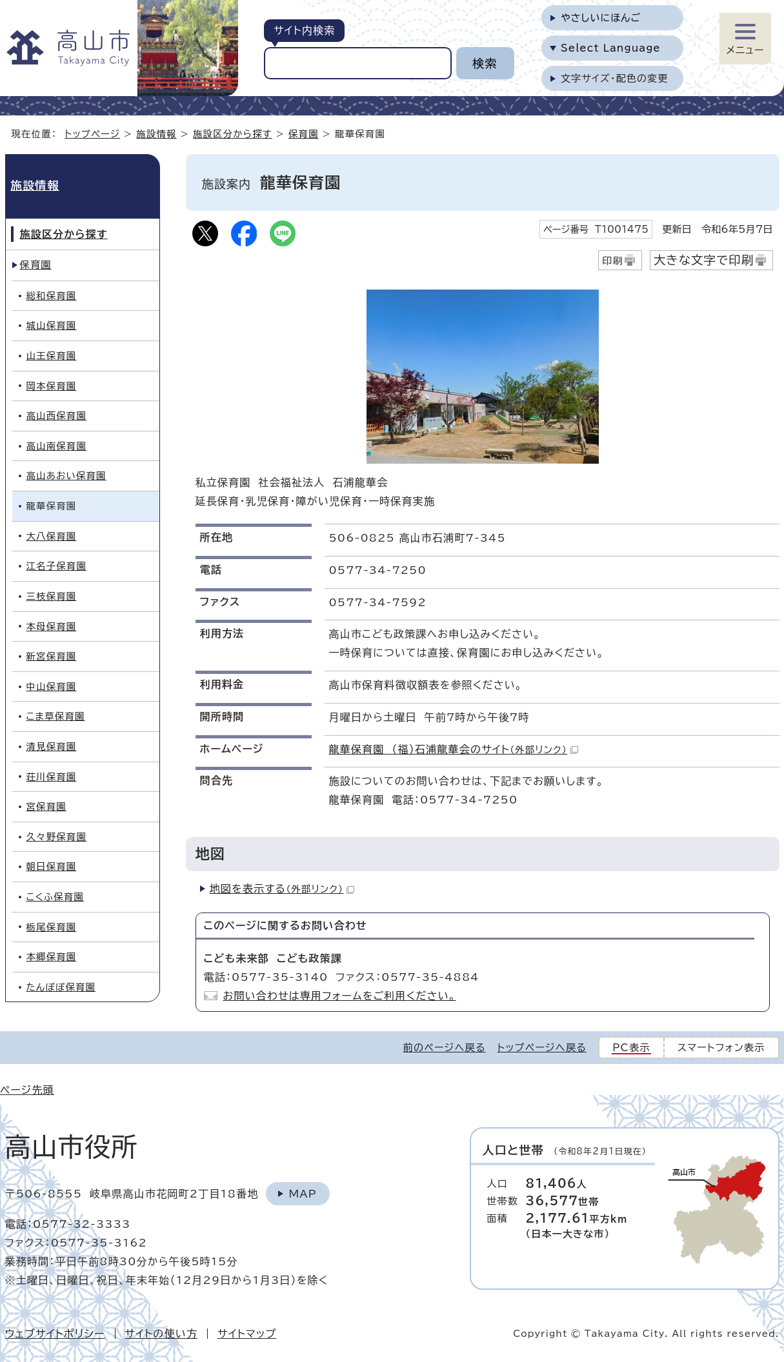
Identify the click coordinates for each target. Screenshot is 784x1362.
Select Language (611, 48)
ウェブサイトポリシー (55, 1333)
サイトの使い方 (161, 1333)
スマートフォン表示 (721, 1047)
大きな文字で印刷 (704, 260)
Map (302, 1194)
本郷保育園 (51, 957)
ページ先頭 (27, 1090)
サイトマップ (246, 1333)
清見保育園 (51, 746)
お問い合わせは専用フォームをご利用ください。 (339, 996)
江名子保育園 (56, 566)
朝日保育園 (51, 866)
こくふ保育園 (55, 897)
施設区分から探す (232, 134)
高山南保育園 (56, 446)
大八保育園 (51, 536)
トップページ (92, 134)
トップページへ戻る (542, 1047)
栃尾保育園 (51, 927)
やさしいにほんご (601, 18)
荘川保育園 (51, 777)
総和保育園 (51, 296)
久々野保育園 (56, 837)
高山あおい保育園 (66, 475)
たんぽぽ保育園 (61, 987)
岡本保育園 (51, 386)
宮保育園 (46, 806)
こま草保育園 (55, 716)
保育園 (303, 134)
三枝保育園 (51, 596)
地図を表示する (282, 888)
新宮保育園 (51, 656)
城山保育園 (51, 325)
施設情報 (156, 134)
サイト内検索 (304, 30)
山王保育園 (51, 355)
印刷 (612, 261)
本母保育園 (51, 626)
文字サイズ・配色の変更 (614, 78)
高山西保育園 (56, 415)
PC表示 (631, 1047)
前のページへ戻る (444, 1047)
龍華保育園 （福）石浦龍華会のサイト (454, 749)
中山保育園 (51, 686)
